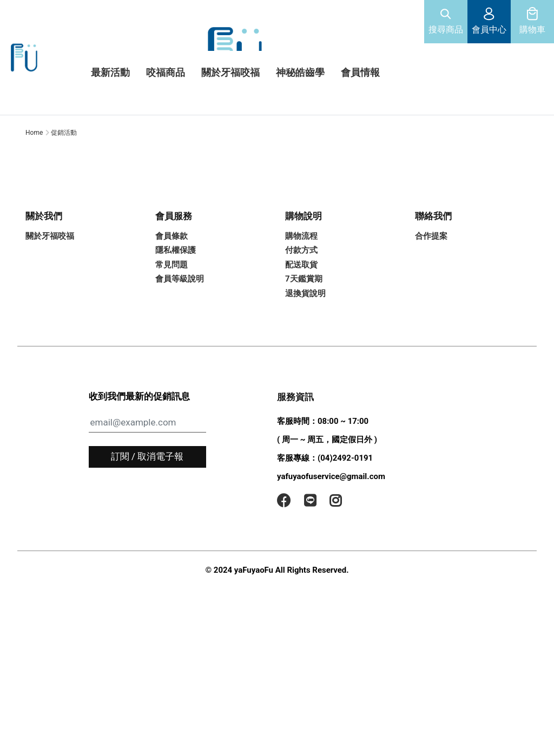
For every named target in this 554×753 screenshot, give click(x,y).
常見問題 (171, 328)
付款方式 (301, 314)
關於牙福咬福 (49, 299)
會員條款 (171, 299)
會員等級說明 (179, 343)
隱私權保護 (175, 314)
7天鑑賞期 (303, 343)
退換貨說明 (305, 357)
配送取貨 (301, 328)
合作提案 (431, 299)
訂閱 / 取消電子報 (147, 520)
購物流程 (301, 299)
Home (34, 196)
